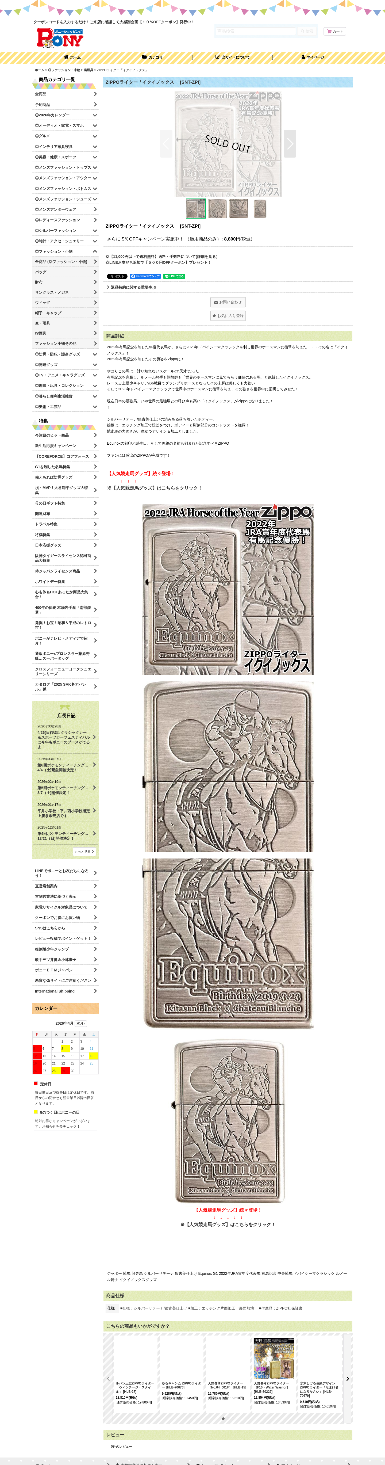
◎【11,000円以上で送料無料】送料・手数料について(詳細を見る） (163, 256)
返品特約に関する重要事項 (131, 287)
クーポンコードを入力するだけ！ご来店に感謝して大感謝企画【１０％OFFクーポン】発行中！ (114, 22)
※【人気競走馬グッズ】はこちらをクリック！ (154, 488)
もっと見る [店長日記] (84, 851)
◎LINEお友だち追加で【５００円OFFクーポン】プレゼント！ (158, 262)
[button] (232, 58)
